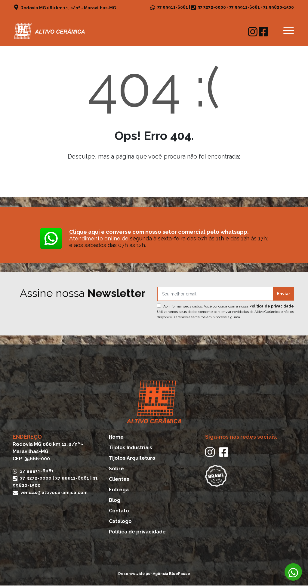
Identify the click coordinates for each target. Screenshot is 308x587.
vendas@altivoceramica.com (52, 494)
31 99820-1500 (278, 7)
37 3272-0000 (212, 7)
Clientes (119, 481)
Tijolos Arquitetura (132, 459)
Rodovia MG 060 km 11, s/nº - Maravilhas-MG (65, 7)
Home (116, 438)
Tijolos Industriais (130, 449)
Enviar (283, 295)
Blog (114, 502)
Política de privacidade (271, 308)
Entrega (119, 491)
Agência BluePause (171, 575)
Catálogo (120, 523)
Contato (119, 512)
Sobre (116, 470)
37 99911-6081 (169, 7)
